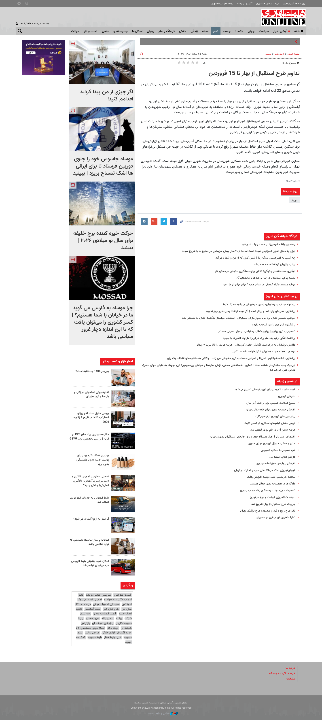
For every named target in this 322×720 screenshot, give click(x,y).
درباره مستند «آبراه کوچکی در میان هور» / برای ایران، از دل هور (258, 284)
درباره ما (290, 668)
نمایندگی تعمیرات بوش (106, 604)
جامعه (227, 31)
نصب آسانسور (92, 609)
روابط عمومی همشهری (222, 4)
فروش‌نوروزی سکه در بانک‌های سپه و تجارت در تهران (264, 470)
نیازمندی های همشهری (267, 4)
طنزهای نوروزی (286, 396)
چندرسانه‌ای (120, 31)
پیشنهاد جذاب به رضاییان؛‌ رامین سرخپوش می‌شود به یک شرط (259, 304)
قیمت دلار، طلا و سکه (282, 673)
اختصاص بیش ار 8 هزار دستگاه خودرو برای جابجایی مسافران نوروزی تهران (252, 437)
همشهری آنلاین (281, 17)
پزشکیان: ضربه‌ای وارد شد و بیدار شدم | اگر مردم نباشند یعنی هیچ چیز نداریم (250, 311)
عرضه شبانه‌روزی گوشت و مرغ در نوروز (272, 497)
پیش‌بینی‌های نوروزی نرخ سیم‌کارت (275, 416)
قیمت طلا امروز (122, 595)
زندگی (194, 31)
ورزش (150, 31)
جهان (251, 31)
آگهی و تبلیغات (244, 4)
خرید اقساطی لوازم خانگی (116, 633)
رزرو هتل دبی (111, 609)
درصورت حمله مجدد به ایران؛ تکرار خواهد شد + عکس (264, 351)
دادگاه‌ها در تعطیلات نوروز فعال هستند (272, 484)
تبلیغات (290, 679)
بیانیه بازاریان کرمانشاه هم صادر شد (274, 264)
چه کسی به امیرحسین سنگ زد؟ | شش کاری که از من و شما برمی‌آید (255, 258)
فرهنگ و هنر (167, 31)
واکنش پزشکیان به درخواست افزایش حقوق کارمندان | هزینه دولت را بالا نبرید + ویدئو (246, 345)
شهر (215, 31)
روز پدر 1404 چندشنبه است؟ (92, 371)
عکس (105, 31)
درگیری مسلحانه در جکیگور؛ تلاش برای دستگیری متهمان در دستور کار (255, 271)
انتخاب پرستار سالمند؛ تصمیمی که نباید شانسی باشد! (89, 542)
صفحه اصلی (294, 54)
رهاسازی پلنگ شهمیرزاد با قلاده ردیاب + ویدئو (268, 244)
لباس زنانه (107, 618)
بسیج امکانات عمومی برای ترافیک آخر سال (270, 403)
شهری (268, 54)
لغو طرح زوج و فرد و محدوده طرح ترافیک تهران (267, 511)
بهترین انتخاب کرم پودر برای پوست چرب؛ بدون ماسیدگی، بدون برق (92, 459)
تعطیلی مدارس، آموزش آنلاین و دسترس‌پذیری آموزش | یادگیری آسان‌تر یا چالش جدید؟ (90, 480)
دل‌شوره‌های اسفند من (282, 457)
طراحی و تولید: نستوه (163, 713)
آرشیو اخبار (279, 31)
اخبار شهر (279, 54)
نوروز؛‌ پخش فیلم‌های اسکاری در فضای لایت (269, 423)
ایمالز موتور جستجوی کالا (90, 628)
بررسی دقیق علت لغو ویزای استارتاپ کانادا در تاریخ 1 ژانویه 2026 (91, 417)
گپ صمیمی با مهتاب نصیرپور (278, 450)
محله (205, 31)
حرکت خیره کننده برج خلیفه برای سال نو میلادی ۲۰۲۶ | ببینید (103, 240)
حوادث (75, 31)
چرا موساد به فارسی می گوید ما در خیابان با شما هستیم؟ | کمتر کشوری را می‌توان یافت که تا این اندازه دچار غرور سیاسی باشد (102, 322)
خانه (299, 31)
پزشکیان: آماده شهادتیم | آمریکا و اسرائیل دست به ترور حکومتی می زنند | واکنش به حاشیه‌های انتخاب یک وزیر (231, 358)
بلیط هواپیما (94, 637)
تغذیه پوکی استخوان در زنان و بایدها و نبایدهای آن (266, 278)
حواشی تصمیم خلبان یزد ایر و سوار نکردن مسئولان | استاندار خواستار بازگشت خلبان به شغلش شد (238, 318)
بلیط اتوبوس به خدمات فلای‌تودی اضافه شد (89, 500)
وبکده (119, 618)
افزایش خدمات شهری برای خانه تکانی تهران (270, 410)
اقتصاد (239, 31)
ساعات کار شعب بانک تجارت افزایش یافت (271, 477)
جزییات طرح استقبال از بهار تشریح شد (273, 504)
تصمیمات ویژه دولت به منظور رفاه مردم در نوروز (267, 490)
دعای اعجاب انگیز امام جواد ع (105, 597)
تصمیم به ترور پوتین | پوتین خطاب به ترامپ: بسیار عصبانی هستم (256, 331)
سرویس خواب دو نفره (98, 595)
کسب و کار (90, 31)
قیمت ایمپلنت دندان (105, 614)
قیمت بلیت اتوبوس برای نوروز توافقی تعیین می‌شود (265, 389)
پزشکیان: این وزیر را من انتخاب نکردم (273, 325)
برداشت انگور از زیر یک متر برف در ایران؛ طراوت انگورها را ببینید (259, 338)
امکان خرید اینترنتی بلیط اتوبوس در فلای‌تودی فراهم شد (90, 563)
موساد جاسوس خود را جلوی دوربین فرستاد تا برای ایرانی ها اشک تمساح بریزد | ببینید (103, 166)
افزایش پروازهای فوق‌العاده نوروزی (275, 463)
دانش (182, 31)
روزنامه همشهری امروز (294, 4)
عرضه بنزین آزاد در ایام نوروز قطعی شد (272, 430)
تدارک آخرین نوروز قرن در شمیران (275, 517)
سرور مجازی (92, 618)
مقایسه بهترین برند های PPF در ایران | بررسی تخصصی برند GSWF (89, 436)
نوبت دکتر (113, 628)
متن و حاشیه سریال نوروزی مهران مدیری (271, 443)
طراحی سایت (92, 633)
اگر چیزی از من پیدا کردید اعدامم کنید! (106, 95)
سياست (264, 31)
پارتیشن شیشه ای (102, 623)
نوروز (294, 200)
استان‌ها (137, 31)
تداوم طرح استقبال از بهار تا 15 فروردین (254, 73)
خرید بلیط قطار (112, 637)
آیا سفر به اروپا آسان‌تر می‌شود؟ (91, 519)
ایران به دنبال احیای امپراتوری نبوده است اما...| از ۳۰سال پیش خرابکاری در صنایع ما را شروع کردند (238, 251)
